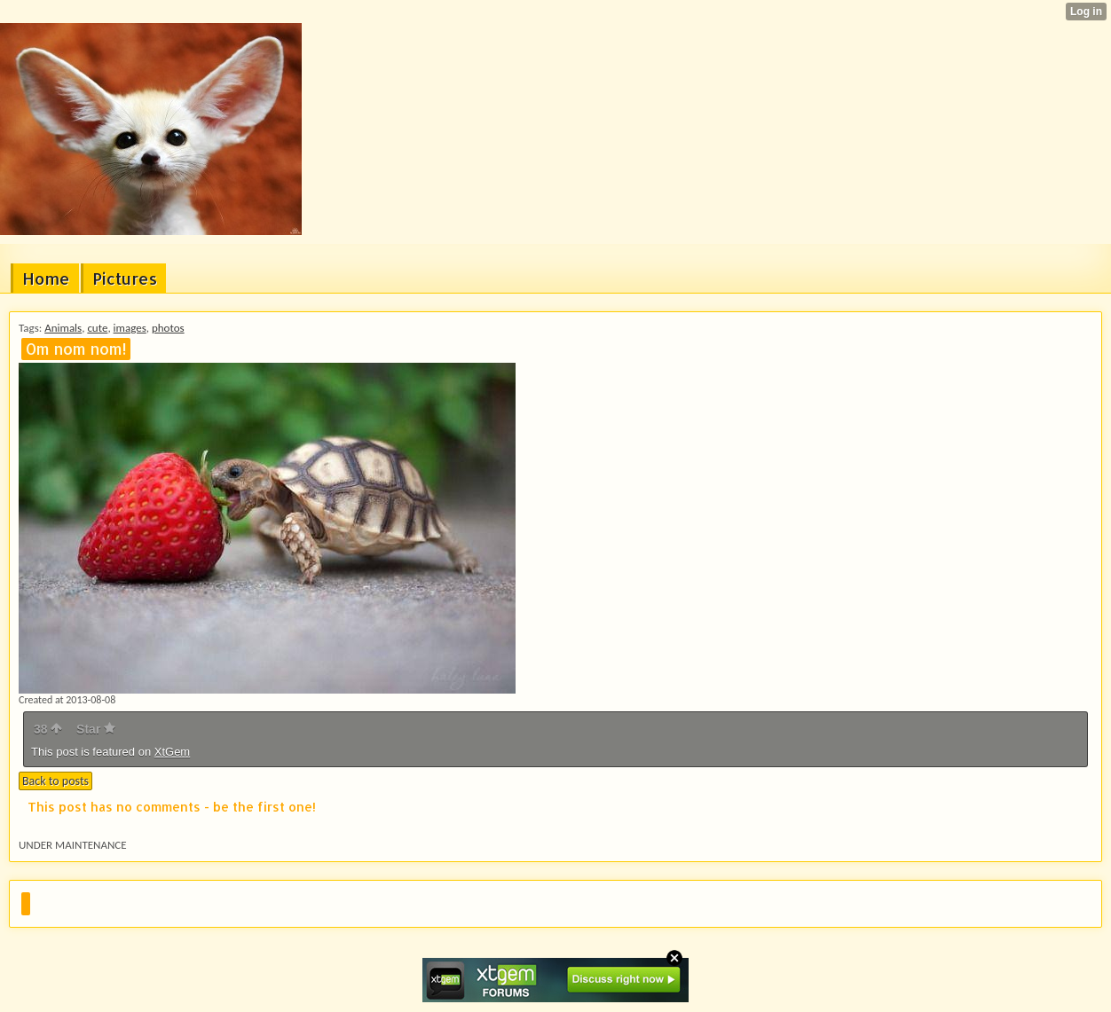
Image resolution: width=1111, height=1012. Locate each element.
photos (168, 327)
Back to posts (55, 780)
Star (95, 729)
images (130, 327)
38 (48, 729)
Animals (63, 327)
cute (97, 327)
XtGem (172, 751)
